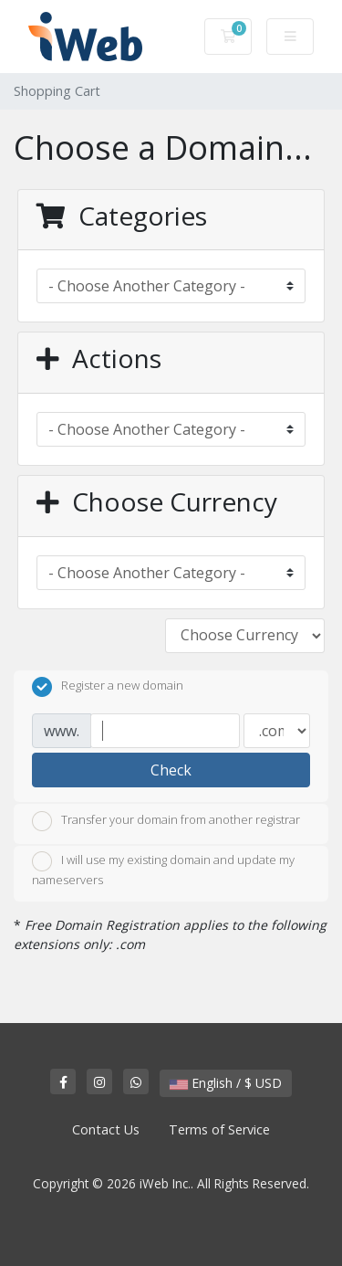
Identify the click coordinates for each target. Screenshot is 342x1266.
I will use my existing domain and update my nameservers (163, 869)
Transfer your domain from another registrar (166, 821)
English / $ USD (226, 1083)
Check (171, 770)
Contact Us (106, 1129)
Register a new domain (107, 687)
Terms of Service (219, 1129)
